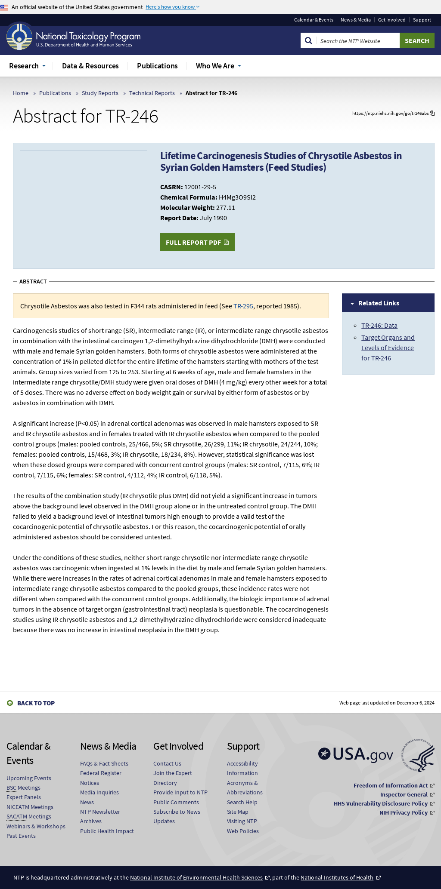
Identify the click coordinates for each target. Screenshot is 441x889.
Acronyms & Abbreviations (245, 787)
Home (20, 93)
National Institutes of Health (337, 877)
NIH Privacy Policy (403, 812)
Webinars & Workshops (35, 826)
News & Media (356, 19)
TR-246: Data (379, 325)
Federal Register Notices (100, 777)
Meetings (23, 788)
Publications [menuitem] (157, 66)
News (87, 802)
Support (422, 19)
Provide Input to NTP (180, 792)
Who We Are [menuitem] (215, 66)
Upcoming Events (28, 778)
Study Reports (100, 93)
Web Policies (243, 831)
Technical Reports (152, 93)
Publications (55, 93)
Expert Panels (23, 797)
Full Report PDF (193, 242)
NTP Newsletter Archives (100, 816)
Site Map (237, 811)
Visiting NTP (242, 821)
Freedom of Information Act (391, 785)
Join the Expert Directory (172, 777)
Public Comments (176, 802)
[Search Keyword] (358, 40)
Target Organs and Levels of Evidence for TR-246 (388, 347)
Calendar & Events (313, 19)
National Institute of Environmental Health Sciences (196, 877)
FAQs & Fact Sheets (104, 763)
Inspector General (404, 794)
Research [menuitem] (24, 66)
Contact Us (167, 763)
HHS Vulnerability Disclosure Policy (381, 803)
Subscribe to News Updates (176, 816)
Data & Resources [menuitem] (90, 66)
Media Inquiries (99, 792)
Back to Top (36, 703)
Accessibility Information (242, 768)
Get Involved (392, 19)
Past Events (21, 836)
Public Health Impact (107, 831)
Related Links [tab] (378, 302)
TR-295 (243, 305)
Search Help (242, 802)
